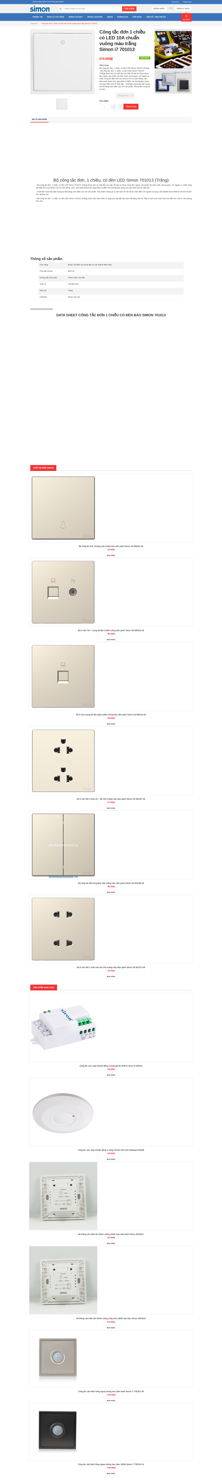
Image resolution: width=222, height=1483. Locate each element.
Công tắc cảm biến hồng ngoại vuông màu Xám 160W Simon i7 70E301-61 (111, 1464)
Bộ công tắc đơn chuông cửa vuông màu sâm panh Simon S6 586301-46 (111, 546)
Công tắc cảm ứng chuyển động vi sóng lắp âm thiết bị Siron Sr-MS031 (111, 1066)
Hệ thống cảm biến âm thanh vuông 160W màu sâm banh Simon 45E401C (111, 1234)
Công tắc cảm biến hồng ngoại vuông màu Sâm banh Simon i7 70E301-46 (111, 1391)
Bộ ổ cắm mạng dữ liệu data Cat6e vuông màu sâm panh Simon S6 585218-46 (111, 714)
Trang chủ (33, 23)
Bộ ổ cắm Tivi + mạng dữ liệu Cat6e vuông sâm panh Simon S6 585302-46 (111, 630)
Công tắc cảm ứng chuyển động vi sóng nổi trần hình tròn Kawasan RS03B (111, 1150)
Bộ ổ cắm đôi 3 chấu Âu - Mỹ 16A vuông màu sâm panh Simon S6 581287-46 (111, 799)
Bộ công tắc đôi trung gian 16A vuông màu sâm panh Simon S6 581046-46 (111, 883)
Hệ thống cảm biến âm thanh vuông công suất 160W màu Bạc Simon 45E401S (111, 1318)
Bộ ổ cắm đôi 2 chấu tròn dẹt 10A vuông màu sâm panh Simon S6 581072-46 (111, 967)
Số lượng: (104, 101)
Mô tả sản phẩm (39, 119)
